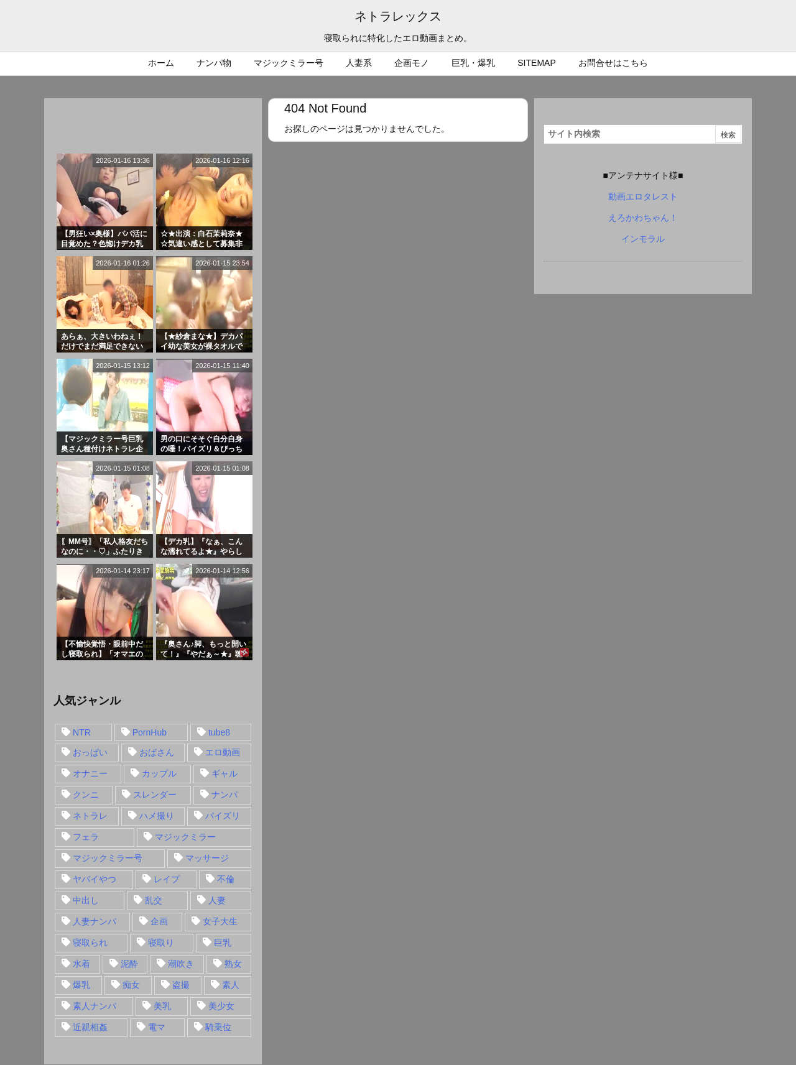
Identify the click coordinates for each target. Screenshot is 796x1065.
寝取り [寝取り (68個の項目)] (161, 942)
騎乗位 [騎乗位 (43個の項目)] (218, 1027)
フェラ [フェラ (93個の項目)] (86, 837)
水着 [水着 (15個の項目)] (81, 964)
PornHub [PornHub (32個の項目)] (149, 732)
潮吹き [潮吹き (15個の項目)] (181, 964)
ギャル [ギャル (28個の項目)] (224, 773)
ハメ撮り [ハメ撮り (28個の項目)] (156, 816)
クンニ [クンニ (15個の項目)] (86, 795)
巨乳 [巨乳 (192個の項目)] (222, 942)
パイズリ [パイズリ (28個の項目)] (222, 816)
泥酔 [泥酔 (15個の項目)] (129, 964)
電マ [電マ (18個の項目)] (156, 1027)
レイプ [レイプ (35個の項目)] (167, 879)
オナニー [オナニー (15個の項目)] (90, 773)
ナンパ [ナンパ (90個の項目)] (224, 795)
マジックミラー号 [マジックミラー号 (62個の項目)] (107, 858)
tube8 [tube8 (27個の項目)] (219, 732)
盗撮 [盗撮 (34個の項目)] (181, 985)
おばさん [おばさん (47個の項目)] (156, 752)
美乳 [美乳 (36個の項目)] (162, 1006)
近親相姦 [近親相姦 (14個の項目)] (90, 1027)
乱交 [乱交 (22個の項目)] (153, 900)
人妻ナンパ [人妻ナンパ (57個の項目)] (94, 921)
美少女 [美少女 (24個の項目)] (221, 1006)
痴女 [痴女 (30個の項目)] (131, 985)
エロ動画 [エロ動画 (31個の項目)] (222, 752)
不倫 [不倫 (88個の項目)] (225, 879)
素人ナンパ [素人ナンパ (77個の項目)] (94, 1006)
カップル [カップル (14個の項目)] (159, 773)
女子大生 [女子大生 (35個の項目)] (220, 921)
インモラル (643, 239)
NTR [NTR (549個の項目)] (82, 732)
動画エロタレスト (643, 196)
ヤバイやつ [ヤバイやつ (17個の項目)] (94, 879)
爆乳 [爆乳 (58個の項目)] (81, 985)
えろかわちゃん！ (643, 218)
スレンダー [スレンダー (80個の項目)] (155, 795)
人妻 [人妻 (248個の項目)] (217, 900)
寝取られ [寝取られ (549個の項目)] (90, 942)
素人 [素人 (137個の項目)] (230, 985)
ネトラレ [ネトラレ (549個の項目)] (90, 816)
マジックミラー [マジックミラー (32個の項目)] (185, 837)
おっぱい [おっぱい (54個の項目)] (90, 752)
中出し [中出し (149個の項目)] (86, 900)
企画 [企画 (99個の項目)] (159, 921)
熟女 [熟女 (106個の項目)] (233, 964)
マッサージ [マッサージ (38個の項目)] (207, 858)
